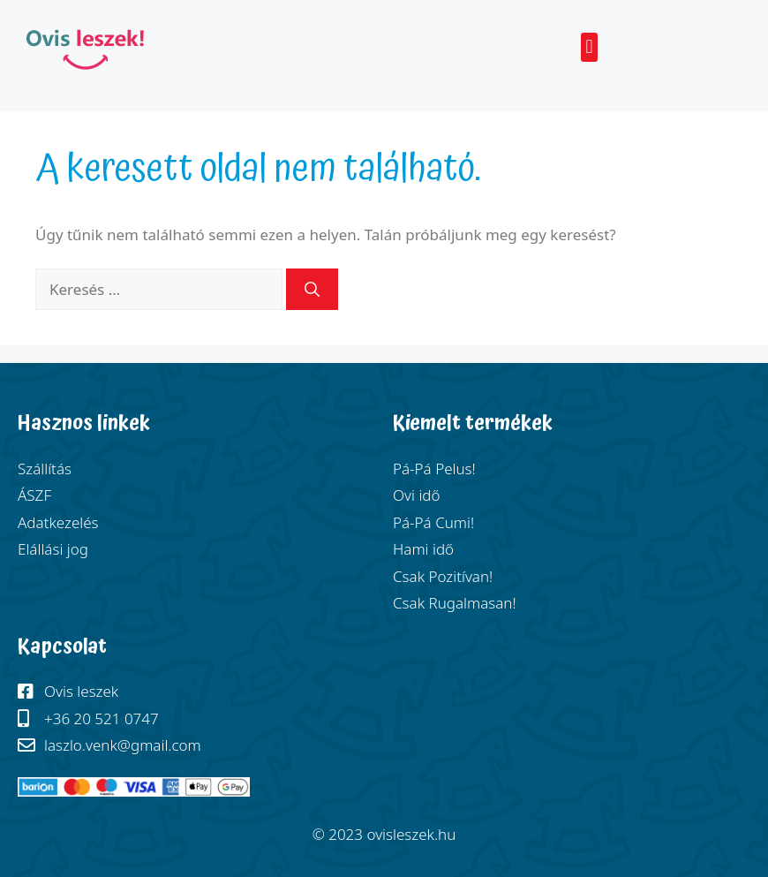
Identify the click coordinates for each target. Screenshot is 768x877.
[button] (589, 47)
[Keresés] (312, 289)
